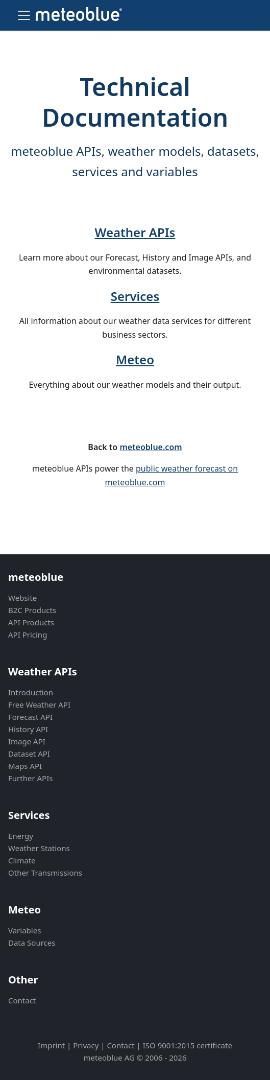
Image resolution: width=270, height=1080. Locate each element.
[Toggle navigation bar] (24, 15)
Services (135, 296)
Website (22, 598)
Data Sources (31, 942)
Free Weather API (39, 704)
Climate (22, 860)
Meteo (135, 359)
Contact (22, 1000)
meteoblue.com (150, 447)
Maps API (25, 766)
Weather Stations (39, 848)
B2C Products (32, 610)
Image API (26, 741)
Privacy (86, 1045)
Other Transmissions (45, 872)
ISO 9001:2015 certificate (187, 1045)
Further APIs (30, 778)
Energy (20, 836)
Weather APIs (135, 232)
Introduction (30, 692)
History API (28, 729)
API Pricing (27, 634)
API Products (31, 622)
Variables (24, 930)
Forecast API (30, 717)
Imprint (51, 1045)
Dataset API (29, 753)
